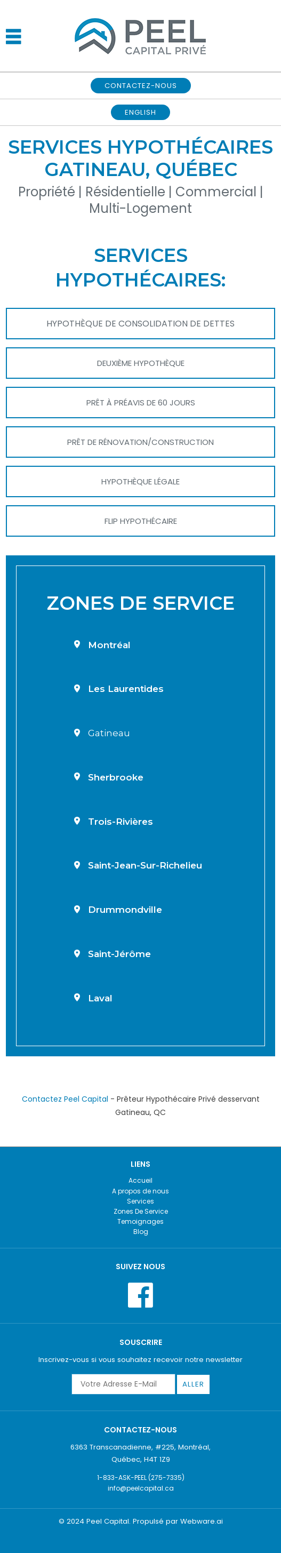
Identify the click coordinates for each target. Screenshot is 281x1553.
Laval (100, 998)
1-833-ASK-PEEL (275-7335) (140, 1477)
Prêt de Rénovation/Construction (140, 442)
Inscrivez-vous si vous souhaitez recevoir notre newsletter (140, 1360)
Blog (140, 1231)
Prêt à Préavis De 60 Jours (140, 402)
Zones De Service (141, 1211)
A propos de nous (140, 1191)
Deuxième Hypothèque (140, 363)
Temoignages (140, 1221)
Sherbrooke (115, 777)
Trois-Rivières (120, 821)
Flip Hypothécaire (141, 521)
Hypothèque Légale (140, 481)
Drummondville (125, 909)
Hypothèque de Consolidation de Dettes (140, 323)
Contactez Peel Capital (65, 1099)
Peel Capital (107, 1521)
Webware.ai (201, 1521)
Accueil (140, 1180)
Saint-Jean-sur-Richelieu (145, 865)
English (140, 112)
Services (140, 1201)
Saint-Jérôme (119, 954)
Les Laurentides (126, 688)
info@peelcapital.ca (141, 1488)
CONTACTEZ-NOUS (141, 86)
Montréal (109, 645)
